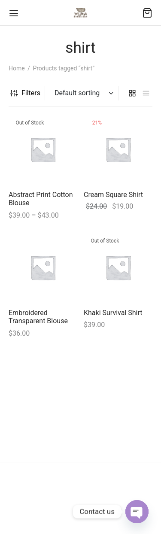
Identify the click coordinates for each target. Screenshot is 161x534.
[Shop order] (82, 93)
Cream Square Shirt (113, 195)
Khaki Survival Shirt (113, 313)
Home (17, 68)
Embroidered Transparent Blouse (38, 317)
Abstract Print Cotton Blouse (41, 199)
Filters (25, 93)
